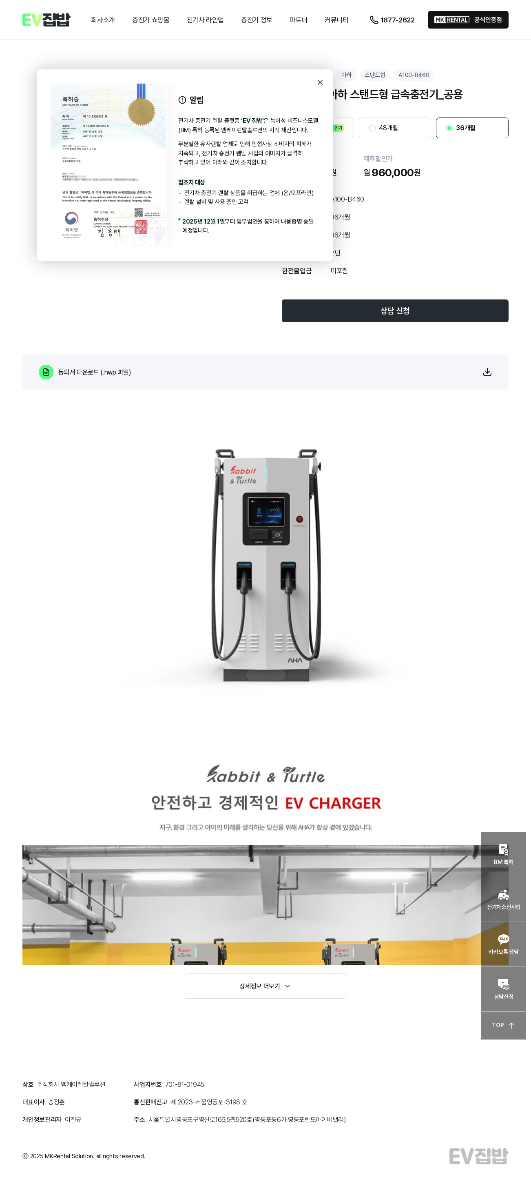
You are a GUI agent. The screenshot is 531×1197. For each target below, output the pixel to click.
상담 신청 (395, 311)
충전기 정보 (256, 20)
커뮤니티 (337, 20)
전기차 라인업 (205, 20)
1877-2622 (392, 20)
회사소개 (103, 20)
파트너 (299, 20)
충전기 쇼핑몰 (151, 20)
